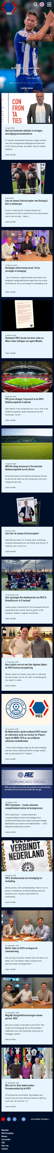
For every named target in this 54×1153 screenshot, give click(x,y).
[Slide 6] (34, 83)
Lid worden (5, 1139)
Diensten (5, 1130)
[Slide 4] (25, 83)
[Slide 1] (11, 83)
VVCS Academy (7, 1133)
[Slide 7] (38, 83)
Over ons (5, 1146)
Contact (4, 1149)
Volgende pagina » (40, 1119)
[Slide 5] (29, 83)
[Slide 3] (20, 83)
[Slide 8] (43, 83)
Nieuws (4, 1136)
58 (24, 1119)
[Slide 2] (16, 83)
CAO (3, 1143)
